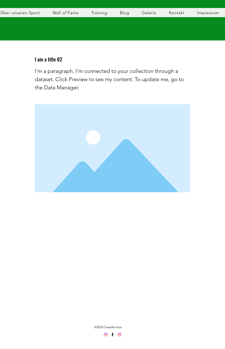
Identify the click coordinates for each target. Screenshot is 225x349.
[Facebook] (112, 334)
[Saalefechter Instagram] (105, 334)
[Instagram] (119, 334)
